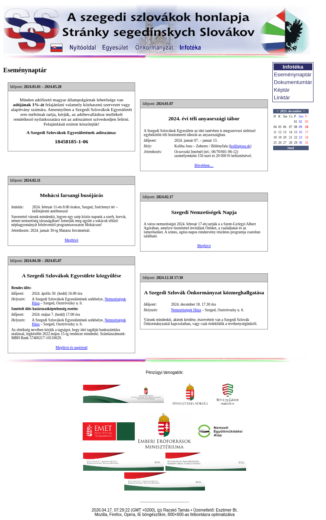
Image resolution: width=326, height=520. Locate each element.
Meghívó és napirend (72, 348)
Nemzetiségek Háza (186, 310)
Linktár (282, 97)
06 (284, 127)
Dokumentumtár (293, 82)
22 (295, 137)
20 (284, 137)
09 (300, 127)
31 (306, 143)
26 (280, 143)
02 (300, 122)
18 (275, 137)
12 (280, 132)
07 (290, 127)
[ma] (291, 148)
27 (284, 143)
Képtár (282, 90)
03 (306, 122)
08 (295, 127)
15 (295, 132)
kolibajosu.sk (240, 146)
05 (280, 127)
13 (284, 132)
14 (290, 132)
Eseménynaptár (292, 74)
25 (275, 143)
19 (280, 137)
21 (290, 137)
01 (295, 122)
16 (300, 132)
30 (300, 143)
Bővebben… (203, 166)
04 (275, 127)
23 (300, 137)
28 (290, 143)
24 (306, 137)
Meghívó (71, 240)
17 (306, 132)
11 (275, 132)
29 (295, 143)
